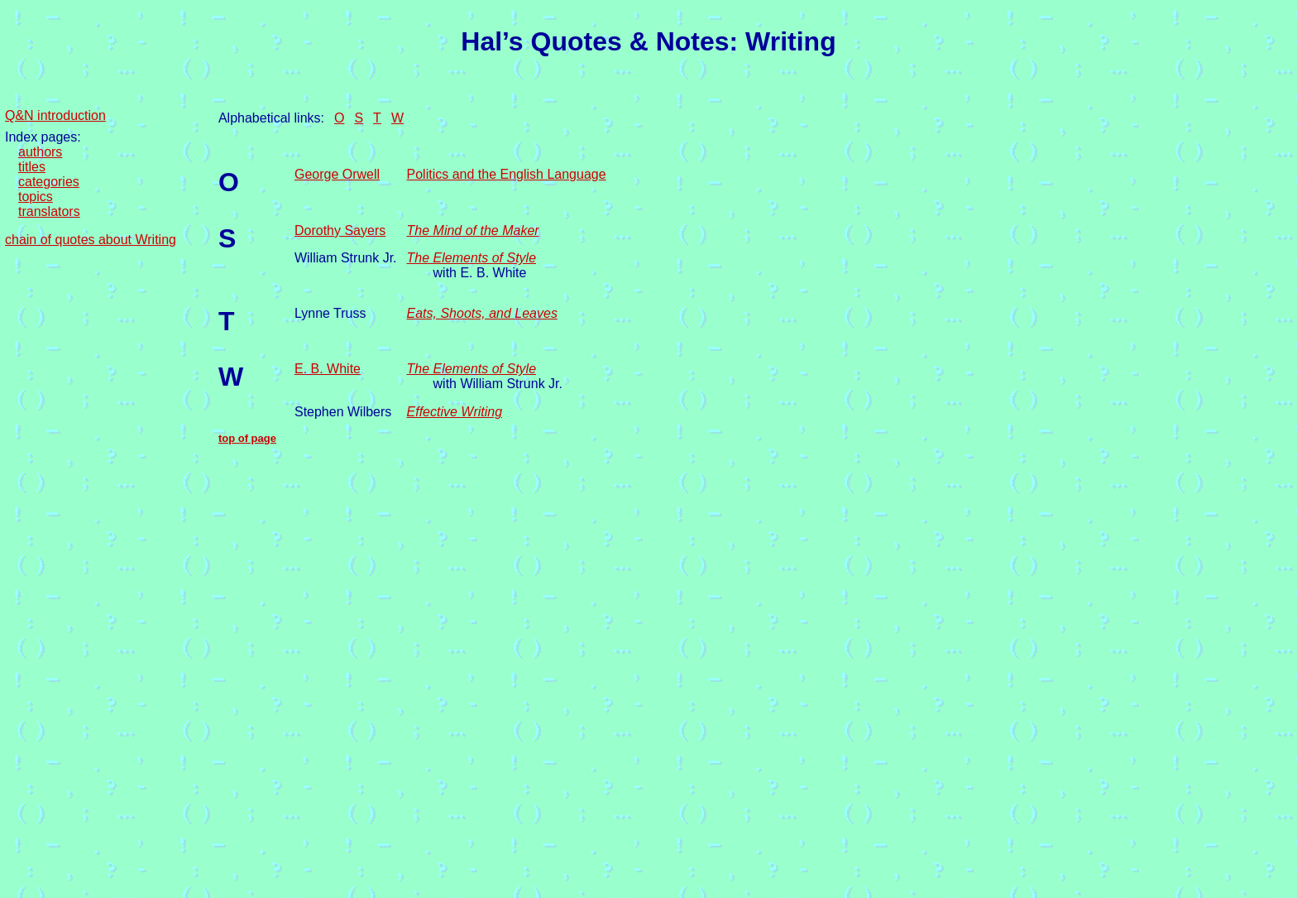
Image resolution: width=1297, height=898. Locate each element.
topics (35, 197)
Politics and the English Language (506, 174)
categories (48, 182)
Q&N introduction (55, 115)
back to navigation (260, 91)
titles (31, 167)
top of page (247, 438)
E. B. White (327, 369)
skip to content (39, 91)
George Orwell (337, 174)
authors (40, 152)
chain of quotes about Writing (90, 240)
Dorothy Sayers (339, 230)
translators (49, 211)
